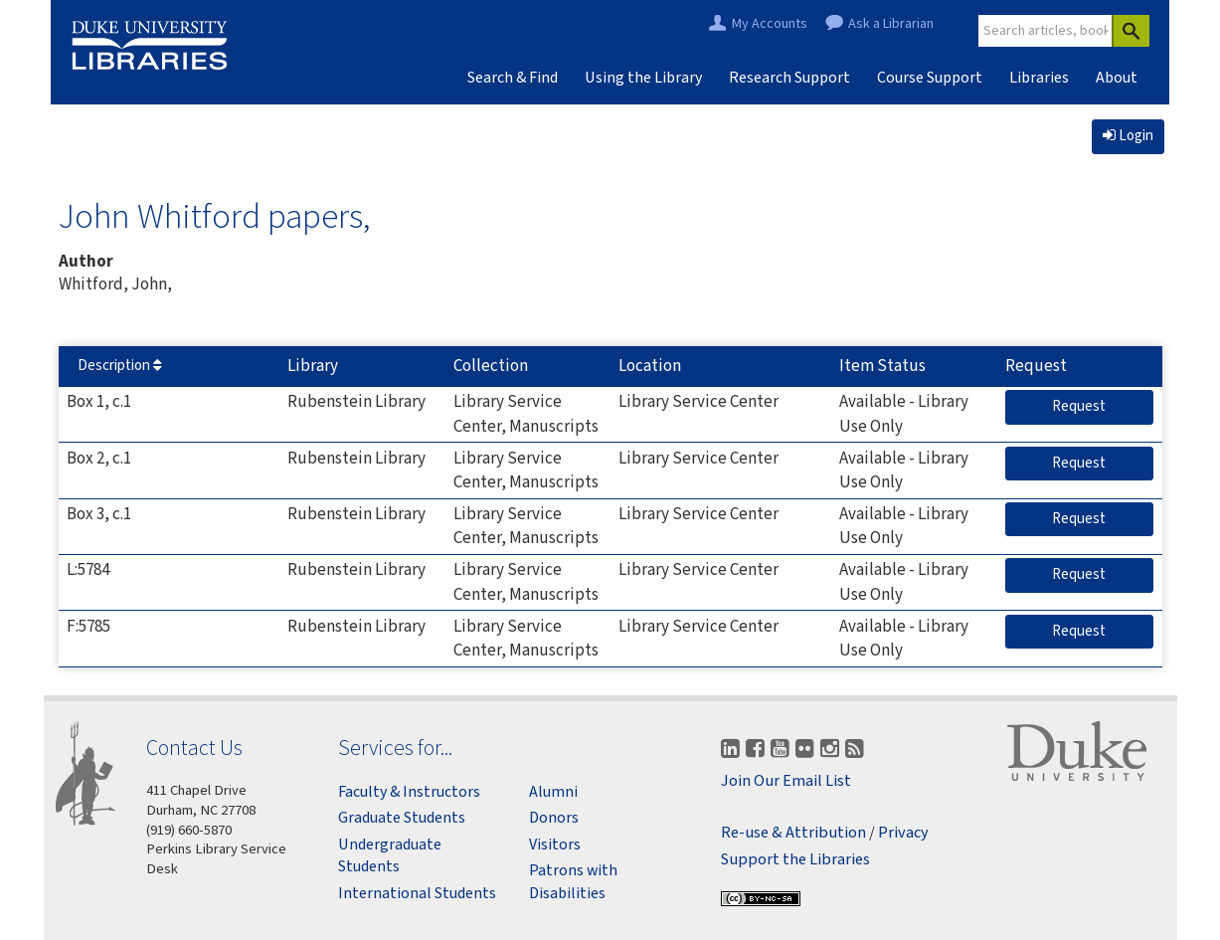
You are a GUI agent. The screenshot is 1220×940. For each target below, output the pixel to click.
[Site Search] (1046, 31)
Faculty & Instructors (409, 792)
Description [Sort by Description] (120, 365)
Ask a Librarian (891, 24)
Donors (554, 818)
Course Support (929, 78)
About (1116, 78)
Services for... (395, 747)
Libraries (1039, 78)
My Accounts (769, 24)
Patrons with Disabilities (573, 881)
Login (1128, 135)
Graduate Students (401, 818)
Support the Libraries (795, 859)
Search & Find (512, 78)
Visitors (555, 844)
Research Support (789, 78)
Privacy (903, 833)
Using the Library (643, 78)
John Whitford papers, (215, 216)
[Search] (1130, 31)
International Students (417, 893)
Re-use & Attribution (793, 833)
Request (1102, 406)
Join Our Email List (786, 781)
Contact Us (194, 747)
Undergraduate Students (389, 855)
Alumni (553, 792)
